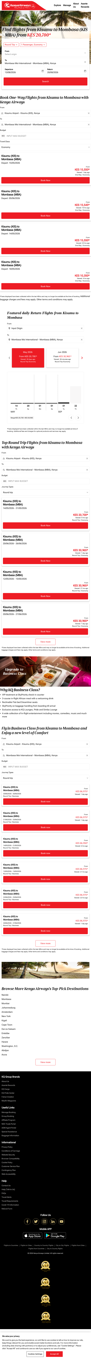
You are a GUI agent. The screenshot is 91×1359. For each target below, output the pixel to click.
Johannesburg (8, 1011)
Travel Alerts (6, 1200)
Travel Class (5, 141)
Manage (67, 5)
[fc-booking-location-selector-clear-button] (85, 62)
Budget (3, 130)
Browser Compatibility (10, 1162)
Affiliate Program (8, 1123)
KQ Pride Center (8, 1096)
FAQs (4, 1196)
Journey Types (7, 490)
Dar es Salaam (9, 1032)
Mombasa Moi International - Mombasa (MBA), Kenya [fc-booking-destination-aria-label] (30, 63)
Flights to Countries (11, 1249)
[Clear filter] (88, 113)
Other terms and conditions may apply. (55, 299)
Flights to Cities (26, 1249)
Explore (57, 5)
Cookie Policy (7, 1166)
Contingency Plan (9, 1173)
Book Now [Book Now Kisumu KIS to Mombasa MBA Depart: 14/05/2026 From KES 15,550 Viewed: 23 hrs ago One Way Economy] (45, 251)
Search (45, 81)
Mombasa (6, 1002)
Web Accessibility (8, 1177)
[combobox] (45, 113)
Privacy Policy (7, 1150)
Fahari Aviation (8, 1100)
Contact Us (6, 1189)
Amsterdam (7, 1015)
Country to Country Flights (43, 1249)
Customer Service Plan (11, 1169)
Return (50, 69)
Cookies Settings (35, 1354)
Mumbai (5, 1006)
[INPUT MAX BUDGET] (47, 136)
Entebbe (5, 1036)
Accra (4, 1058)
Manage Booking (9, 1115)
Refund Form (7, 1212)
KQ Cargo (6, 1092)
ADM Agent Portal (9, 1131)
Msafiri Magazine (9, 1104)
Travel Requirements (10, 1204)
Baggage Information (10, 1139)
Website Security (8, 1158)
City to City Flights (62, 1249)
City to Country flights (55, 1252)
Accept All (54, 1354)
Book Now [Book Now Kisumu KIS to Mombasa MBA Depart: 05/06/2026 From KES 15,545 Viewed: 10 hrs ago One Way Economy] (45, 215)
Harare (5, 1045)
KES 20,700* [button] (39, 35)
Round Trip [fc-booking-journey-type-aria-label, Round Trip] (10, 44)
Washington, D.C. (10, 1049)
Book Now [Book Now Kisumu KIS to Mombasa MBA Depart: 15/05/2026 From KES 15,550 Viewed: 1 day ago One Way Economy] (45, 180)
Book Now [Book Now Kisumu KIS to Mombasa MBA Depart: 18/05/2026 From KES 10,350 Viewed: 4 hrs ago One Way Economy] (45, 286)
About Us (76, 5)
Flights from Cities (78, 1249)
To (6, 60)
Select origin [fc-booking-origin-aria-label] (11, 54)
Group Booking (8, 1119)
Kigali (4, 1023)
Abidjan (5, 1053)
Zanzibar (6, 1040)
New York (6, 1019)
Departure (9, 69)
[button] (33, 45)
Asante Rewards (85, 5)
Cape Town (7, 1028)
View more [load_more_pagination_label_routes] (45, 1065)
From (7, 51)
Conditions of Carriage (11, 1154)
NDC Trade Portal (9, 1127)
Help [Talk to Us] (8, 1193)
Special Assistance (9, 1135)
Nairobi (5, 998)
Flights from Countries (36, 1252)
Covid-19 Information (10, 1208)
